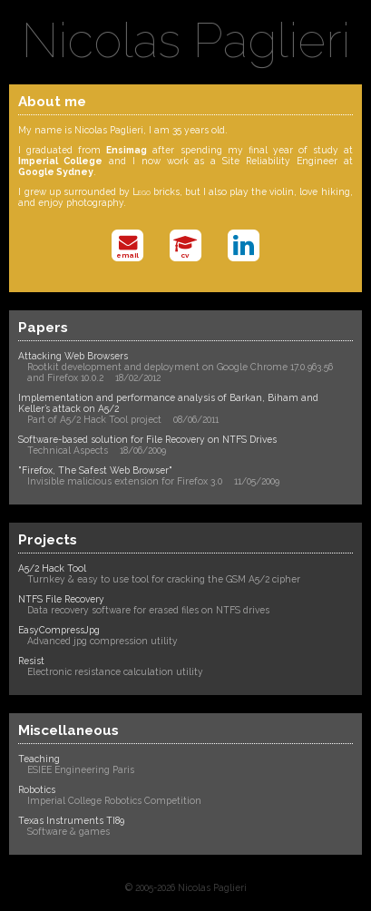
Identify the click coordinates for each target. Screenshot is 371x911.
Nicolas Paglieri (186, 40)
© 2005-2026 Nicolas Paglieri (186, 887)
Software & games (68, 831)
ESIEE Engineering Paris (80, 769)
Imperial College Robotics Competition (114, 800)
